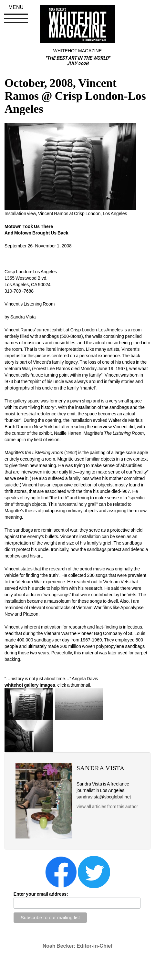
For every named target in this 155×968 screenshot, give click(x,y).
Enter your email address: (41, 894)
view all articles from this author (107, 806)
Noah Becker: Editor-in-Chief (78, 946)
